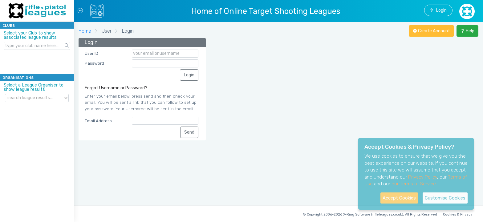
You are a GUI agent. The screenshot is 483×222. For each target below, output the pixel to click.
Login (438, 10)
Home (85, 31)
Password (94, 63)
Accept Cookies (399, 198)
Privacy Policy (422, 177)
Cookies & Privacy (457, 214)
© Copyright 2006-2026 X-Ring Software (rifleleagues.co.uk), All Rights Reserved (370, 214)
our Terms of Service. (414, 184)
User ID (91, 53)
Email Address (98, 120)
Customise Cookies (445, 198)
